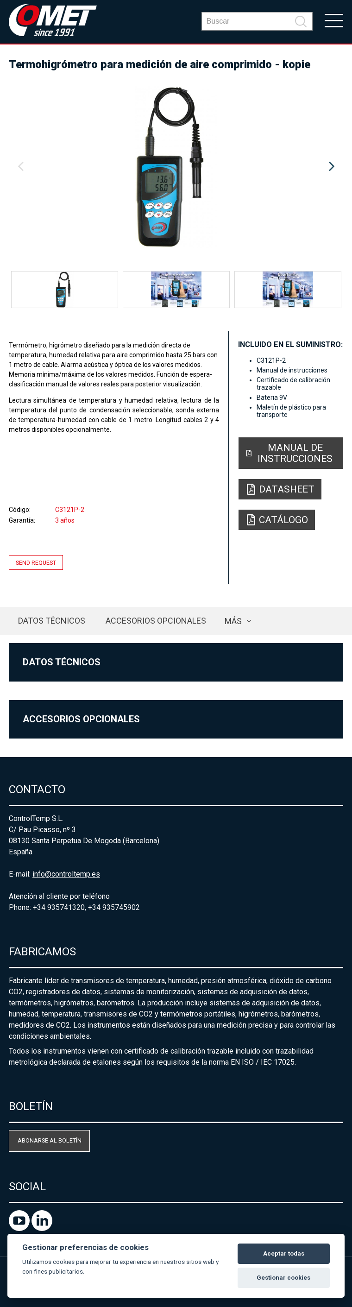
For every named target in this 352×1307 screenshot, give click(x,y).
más (233, 621)
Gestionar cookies (283, 1277)
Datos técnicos (51, 620)
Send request (36, 562)
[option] (176, 167)
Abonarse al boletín (50, 1140)
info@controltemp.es (66, 874)
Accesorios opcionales (156, 620)
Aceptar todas (283, 1253)
